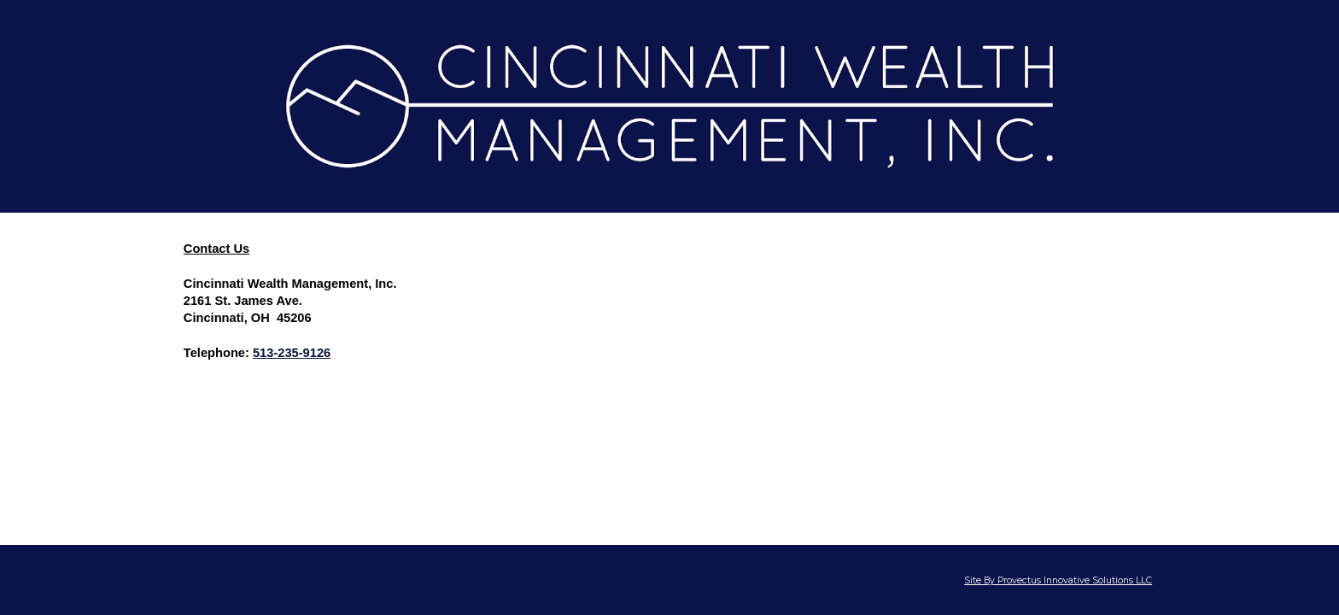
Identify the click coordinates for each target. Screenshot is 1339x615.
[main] (669, 308)
